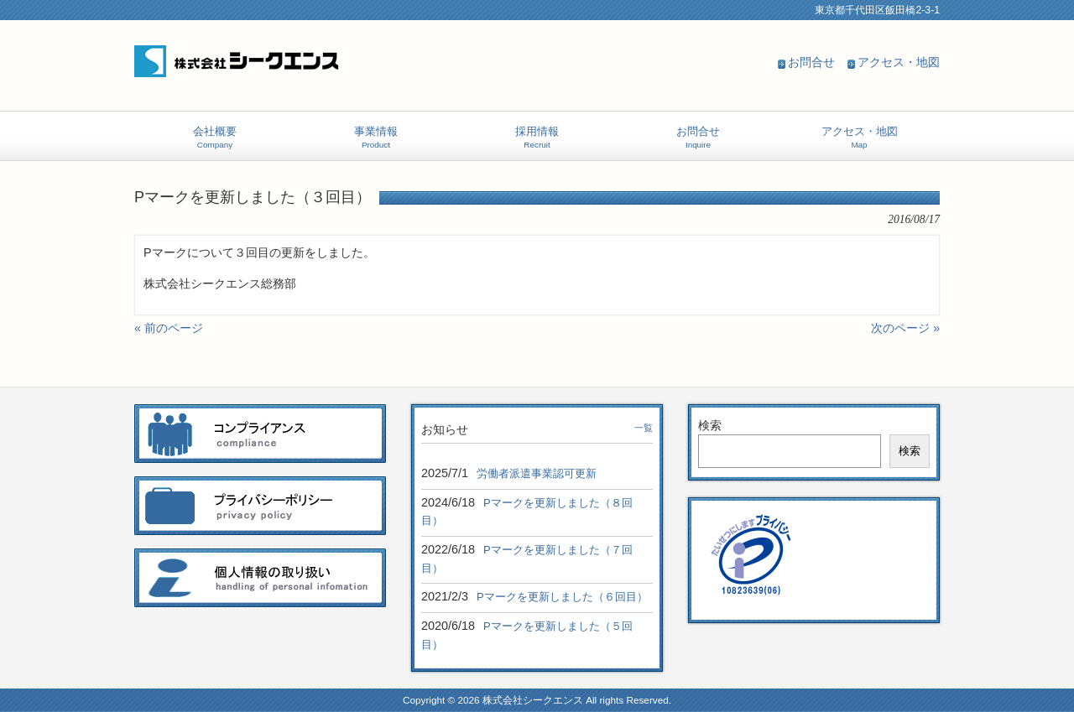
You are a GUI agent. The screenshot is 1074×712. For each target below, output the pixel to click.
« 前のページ (168, 328)
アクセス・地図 (899, 62)
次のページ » (905, 328)
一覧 (643, 428)
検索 (710, 425)
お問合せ (811, 62)
